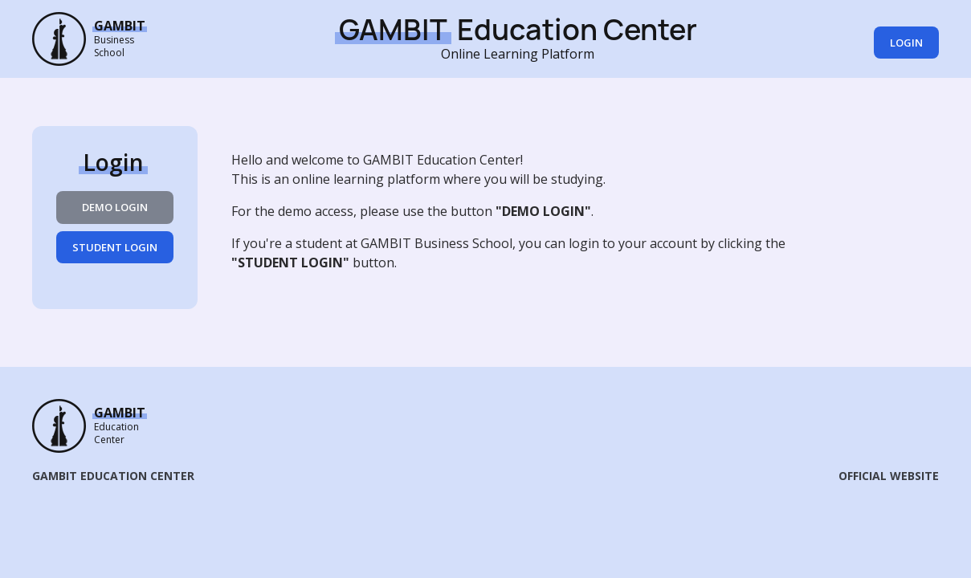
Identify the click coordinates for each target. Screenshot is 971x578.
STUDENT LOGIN (114, 247)
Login (906, 42)
